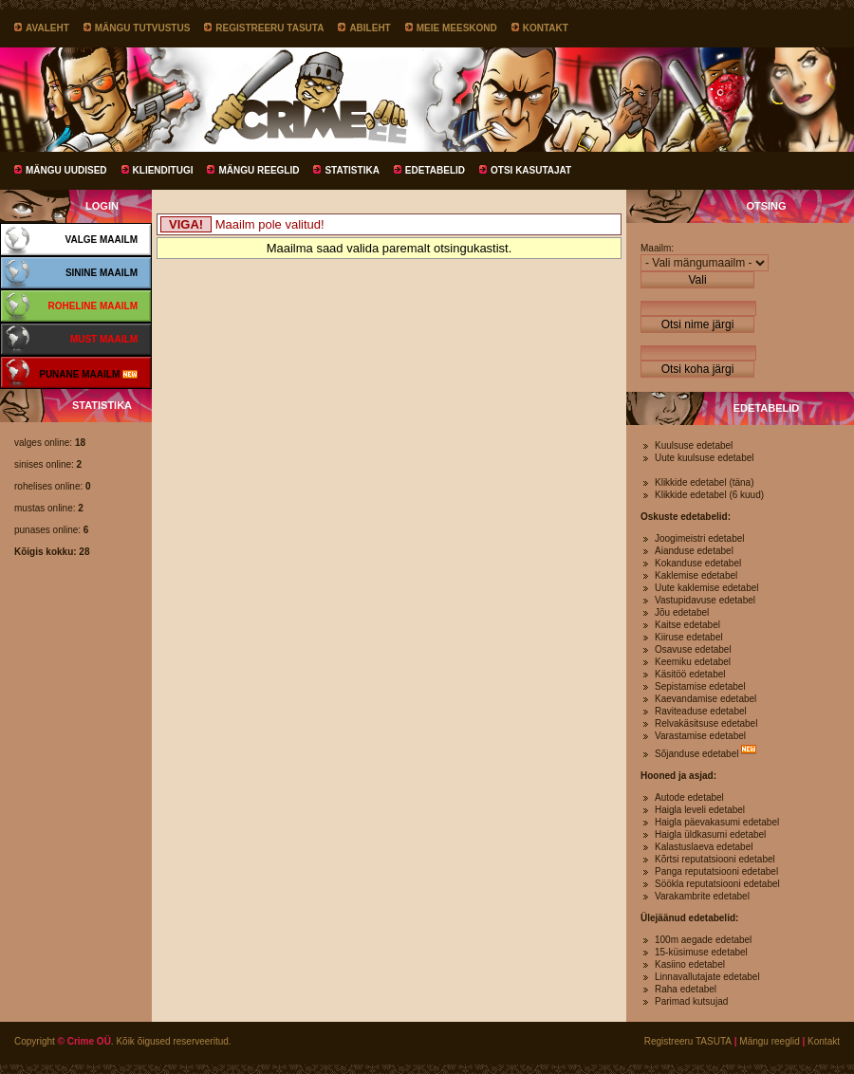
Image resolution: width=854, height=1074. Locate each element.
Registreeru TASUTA (269, 28)
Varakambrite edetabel (702, 896)
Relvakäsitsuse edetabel (706, 723)
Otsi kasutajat (531, 170)
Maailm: (657, 248)
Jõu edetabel (682, 612)
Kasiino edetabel (690, 964)
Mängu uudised (66, 170)
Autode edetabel (689, 797)
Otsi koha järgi (697, 369)
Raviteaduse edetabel (701, 711)
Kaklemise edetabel (696, 575)
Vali (697, 280)
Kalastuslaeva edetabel (703, 847)
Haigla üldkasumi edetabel (710, 834)
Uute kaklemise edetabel (707, 588)
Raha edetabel (685, 989)
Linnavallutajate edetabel (707, 977)
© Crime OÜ (84, 1041)
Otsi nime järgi (697, 324)
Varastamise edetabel (700, 736)
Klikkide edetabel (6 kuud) (709, 495)
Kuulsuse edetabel (694, 445)
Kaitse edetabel (687, 625)
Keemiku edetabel (693, 662)
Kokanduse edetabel (698, 563)
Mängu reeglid (258, 170)
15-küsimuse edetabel (701, 952)
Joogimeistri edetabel (700, 538)
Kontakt (545, 28)
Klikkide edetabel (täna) (704, 482)
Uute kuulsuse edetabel (704, 458)
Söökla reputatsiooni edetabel (717, 884)
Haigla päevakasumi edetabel (717, 822)
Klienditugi (163, 170)
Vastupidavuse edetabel (705, 600)
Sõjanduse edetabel (696, 754)
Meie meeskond (457, 28)
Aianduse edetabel (694, 551)
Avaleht (47, 28)
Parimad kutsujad (691, 1001)
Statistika (352, 170)
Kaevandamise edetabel (705, 699)
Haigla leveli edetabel (700, 810)
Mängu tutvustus (143, 28)
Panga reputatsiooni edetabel (716, 871)
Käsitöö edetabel (690, 674)
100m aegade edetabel (703, 940)
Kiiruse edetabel (689, 637)
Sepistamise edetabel (700, 686)
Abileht (369, 28)
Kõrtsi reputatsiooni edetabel (715, 859)
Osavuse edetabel (693, 649)
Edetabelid (435, 170)
